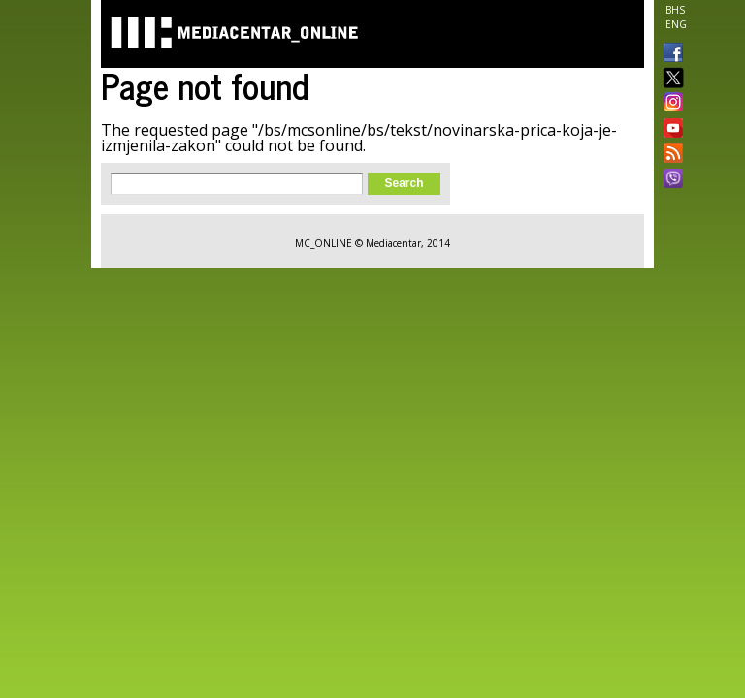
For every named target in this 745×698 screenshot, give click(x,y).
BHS (675, 9)
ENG (676, 24)
